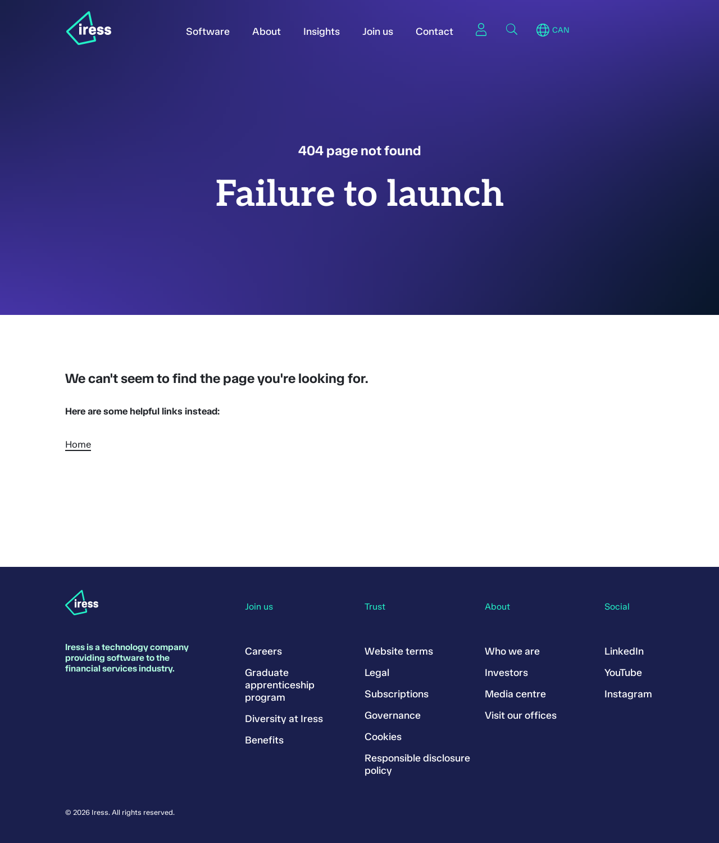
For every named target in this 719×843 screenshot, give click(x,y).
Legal (377, 672)
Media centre (515, 694)
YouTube (623, 672)
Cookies (383, 737)
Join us (377, 31)
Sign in (481, 29)
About (266, 31)
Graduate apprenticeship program (280, 685)
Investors (506, 672)
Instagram (628, 694)
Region (542, 30)
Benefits (264, 740)
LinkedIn (624, 651)
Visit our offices (521, 715)
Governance (393, 715)
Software (208, 31)
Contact (434, 31)
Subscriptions (397, 694)
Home (78, 444)
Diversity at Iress (284, 719)
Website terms (399, 651)
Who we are (512, 651)
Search (511, 29)
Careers (263, 651)
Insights (321, 31)
